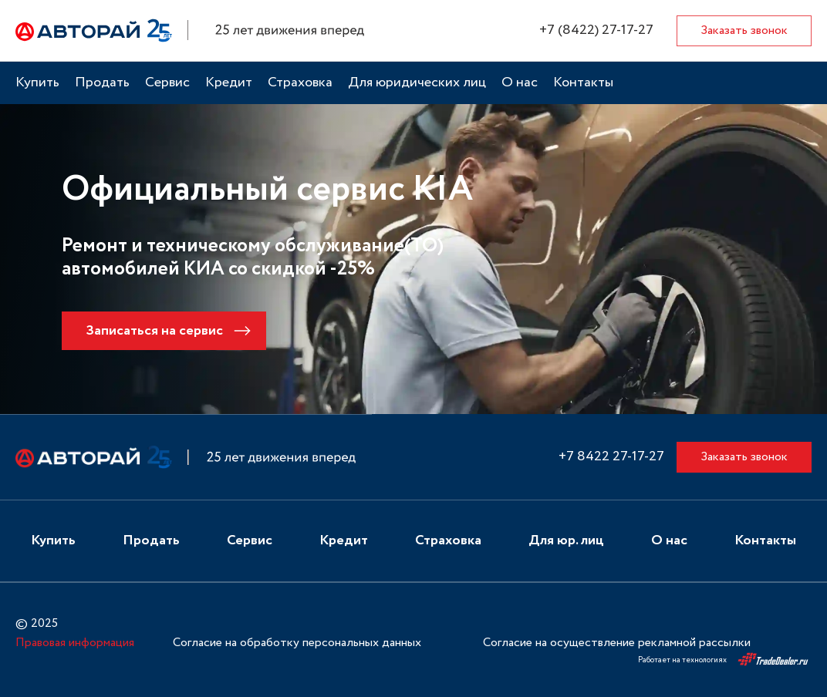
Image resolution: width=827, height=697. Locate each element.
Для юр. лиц (566, 541)
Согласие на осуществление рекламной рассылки (617, 643)
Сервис (167, 83)
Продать (102, 83)
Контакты (583, 83)
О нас (519, 83)
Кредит (228, 83)
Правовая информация (74, 643)
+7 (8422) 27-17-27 (596, 30)
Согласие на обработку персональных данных (297, 643)
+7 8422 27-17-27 (611, 456)
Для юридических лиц (417, 83)
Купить (37, 83)
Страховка (300, 83)
